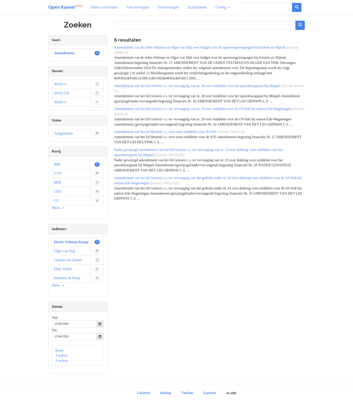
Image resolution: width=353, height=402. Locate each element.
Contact (209, 393)
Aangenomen (63, 133)
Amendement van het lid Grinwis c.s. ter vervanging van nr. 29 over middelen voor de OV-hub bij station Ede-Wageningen (203, 109)
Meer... (58, 208)
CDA (57, 191)
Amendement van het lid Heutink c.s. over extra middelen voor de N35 (165, 132)
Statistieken (197, 7)
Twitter (187, 393)
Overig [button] (222, 7)
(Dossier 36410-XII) (169, 155)
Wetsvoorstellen (104, 7)
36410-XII (61, 93)
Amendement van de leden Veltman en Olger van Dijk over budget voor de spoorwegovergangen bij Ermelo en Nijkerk (200, 47)
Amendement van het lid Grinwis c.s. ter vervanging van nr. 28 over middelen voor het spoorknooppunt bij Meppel (197, 86)
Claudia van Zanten (68, 260)
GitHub (165, 393)
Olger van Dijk (64, 251)
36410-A (60, 84)
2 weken (61, 355)
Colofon (143, 393)
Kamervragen (138, 7)
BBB (57, 182)
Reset (59, 350)
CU (56, 200)
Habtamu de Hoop (67, 278)
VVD (58, 173)
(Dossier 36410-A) (230, 132)
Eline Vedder (63, 269)
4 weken (61, 360)
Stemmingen (168, 7)
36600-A (60, 102)
